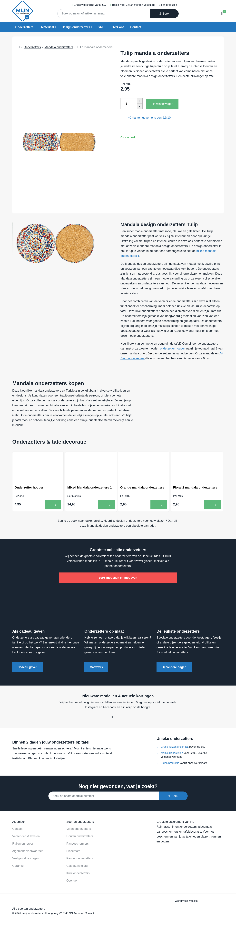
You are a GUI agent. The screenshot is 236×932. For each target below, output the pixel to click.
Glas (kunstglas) (77, 866)
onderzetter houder (173, 348)
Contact (135, 27)
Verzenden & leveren (26, 836)
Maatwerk (96, 667)
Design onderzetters (76, 27)
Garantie (18, 866)
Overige (71, 881)
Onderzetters (24, 27)
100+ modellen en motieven (118, 578)
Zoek (164, 13)
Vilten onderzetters (78, 829)
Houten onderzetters (79, 836)
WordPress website (186, 901)
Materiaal (47, 27)
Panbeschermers (77, 844)
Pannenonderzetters (79, 859)
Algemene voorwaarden (27, 851)
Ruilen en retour (22, 844)
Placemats (73, 851)
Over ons (118, 27)
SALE (102, 27)
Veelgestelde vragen (25, 859)
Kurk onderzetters (78, 873)
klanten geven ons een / (149, 117)
